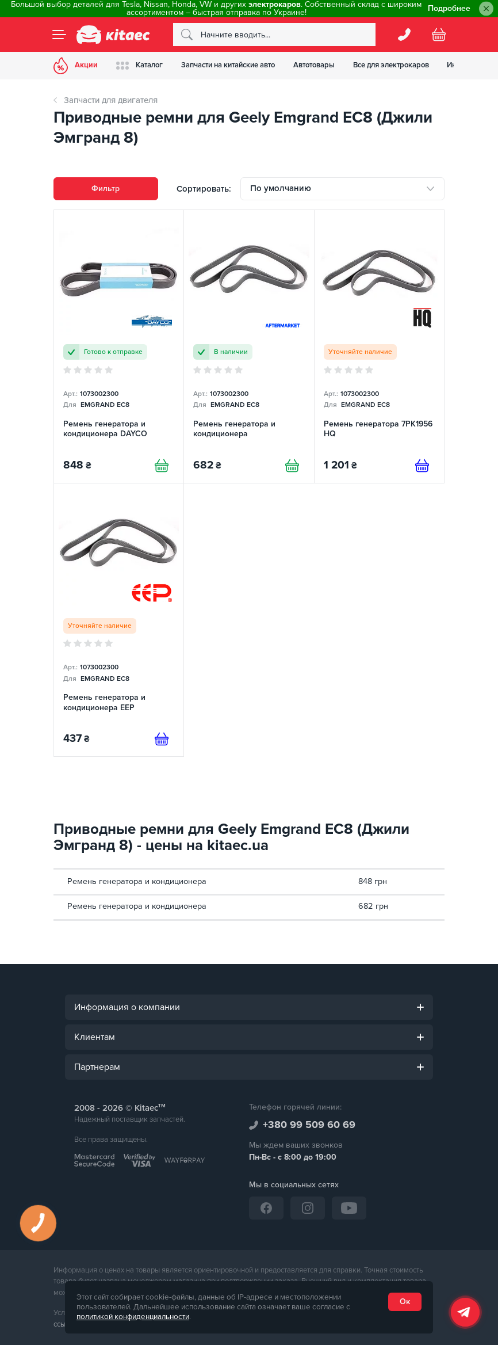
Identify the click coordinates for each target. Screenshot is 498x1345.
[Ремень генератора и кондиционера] (248, 346)
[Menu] (59, 34)
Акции (75, 65)
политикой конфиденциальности (132, 1316)
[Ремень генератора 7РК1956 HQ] (379, 346)
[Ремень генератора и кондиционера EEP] (118, 619)
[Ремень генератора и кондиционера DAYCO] (118, 346)
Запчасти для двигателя (111, 100)
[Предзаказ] (422, 465)
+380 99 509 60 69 (309, 1124)
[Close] (486, 9)
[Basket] (438, 34)
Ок (405, 1301)
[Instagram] (307, 1208)
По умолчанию (280, 188)
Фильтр (105, 188)
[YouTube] (349, 1208)
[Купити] (161, 465)
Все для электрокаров (391, 65)
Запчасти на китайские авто (228, 65)
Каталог (139, 65)
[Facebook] (266, 1208)
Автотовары (314, 65)
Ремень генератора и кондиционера (136, 881)
